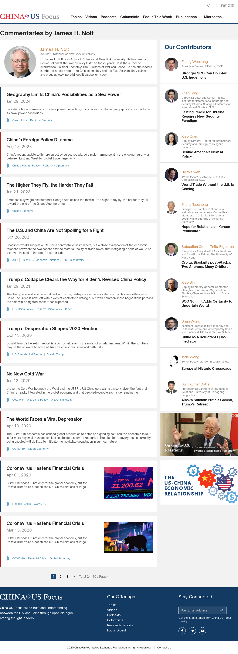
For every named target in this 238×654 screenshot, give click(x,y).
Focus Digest (116, 630)
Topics (76, 17)
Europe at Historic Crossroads (206, 368)
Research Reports (120, 625)
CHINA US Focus (30, 16)
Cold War (18, 399)
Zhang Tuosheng (194, 204)
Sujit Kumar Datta (195, 384)
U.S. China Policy (22, 309)
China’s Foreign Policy (26, 165)
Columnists (129, 17)
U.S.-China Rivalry (73, 260)
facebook (182, 630)
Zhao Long (189, 93)
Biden (68, 309)
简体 (224, 5)
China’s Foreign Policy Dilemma (40, 139)
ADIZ (15, 260)
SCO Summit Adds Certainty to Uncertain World (206, 303)
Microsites (213, 17)
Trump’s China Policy (49, 309)
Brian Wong (190, 321)
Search (209, 5)
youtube (202, 630)
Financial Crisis (21, 503)
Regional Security (41, 120)
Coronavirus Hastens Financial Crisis (45, 468)
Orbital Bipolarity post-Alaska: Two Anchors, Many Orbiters (206, 264)
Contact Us (164, 647)
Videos (91, 17)
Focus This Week (157, 17)
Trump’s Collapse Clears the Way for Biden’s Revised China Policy (76, 279)
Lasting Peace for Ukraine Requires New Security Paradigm (202, 116)
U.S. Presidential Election (27, 354)
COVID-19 (18, 448)
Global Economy (38, 448)
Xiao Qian (189, 136)
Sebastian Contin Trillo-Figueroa (207, 247)
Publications (186, 17)
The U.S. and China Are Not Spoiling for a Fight (55, 230)
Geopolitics (19, 120)
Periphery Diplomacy (56, 165)
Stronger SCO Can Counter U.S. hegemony (204, 75)
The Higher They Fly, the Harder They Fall (50, 185)
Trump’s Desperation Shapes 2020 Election (53, 328)
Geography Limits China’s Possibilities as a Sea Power (64, 94)
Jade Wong (190, 357)
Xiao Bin (188, 282)
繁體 (231, 5)
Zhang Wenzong (194, 62)
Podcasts (108, 17)
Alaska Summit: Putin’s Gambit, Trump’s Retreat (207, 402)
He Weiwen (190, 172)
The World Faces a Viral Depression (44, 419)
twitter (192, 630)
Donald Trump (55, 354)
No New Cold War (25, 374)
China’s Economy (23, 210)
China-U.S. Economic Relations (40, 260)
